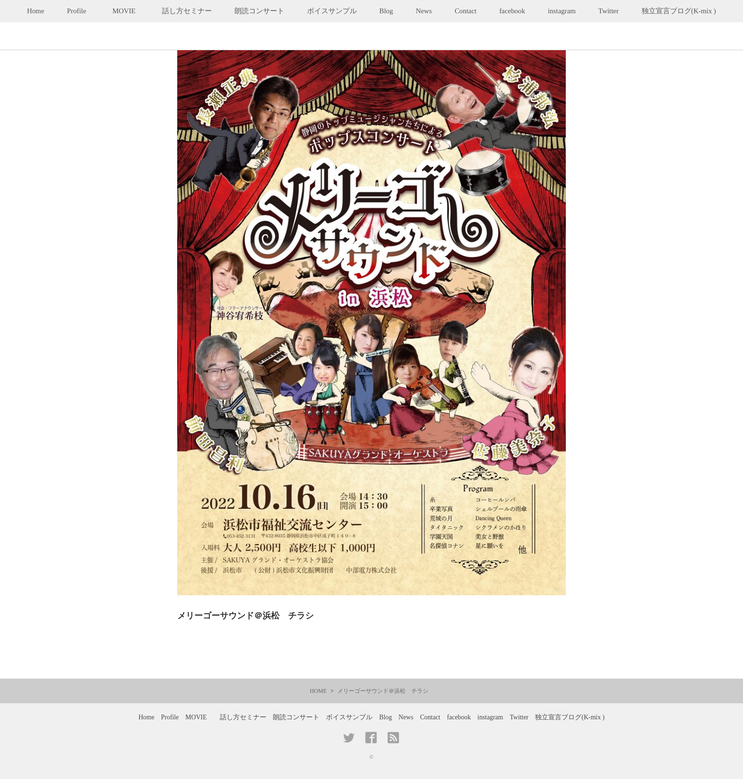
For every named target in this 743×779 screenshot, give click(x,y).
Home (35, 11)
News (424, 11)
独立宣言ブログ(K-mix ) (679, 11)
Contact (465, 11)
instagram (562, 11)
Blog (386, 11)
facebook (512, 11)
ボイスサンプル (332, 11)
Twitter (608, 11)
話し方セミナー (187, 11)
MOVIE (127, 11)
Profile (76, 11)
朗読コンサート (259, 11)
